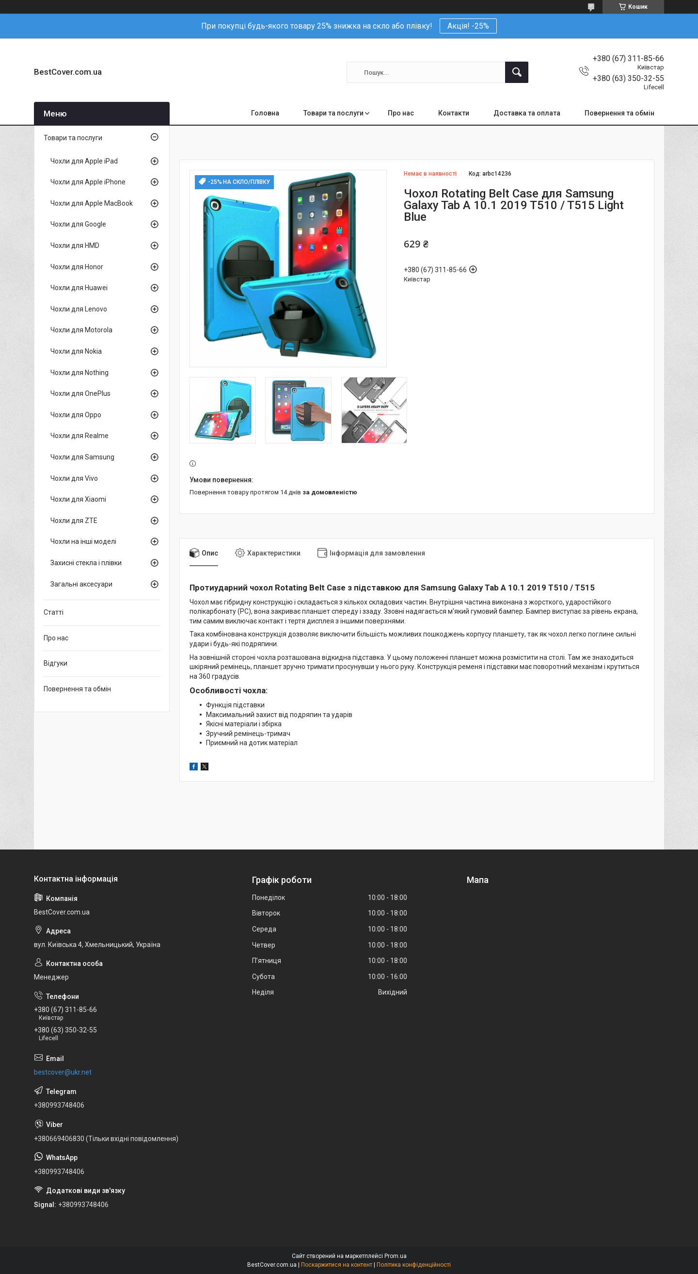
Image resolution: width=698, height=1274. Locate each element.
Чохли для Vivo (74, 478)
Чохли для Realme (79, 436)
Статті (53, 612)
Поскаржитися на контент (336, 1264)
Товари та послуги (333, 113)
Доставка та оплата (526, 113)
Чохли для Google (78, 224)
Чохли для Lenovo (78, 309)
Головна (265, 113)
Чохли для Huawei (79, 288)
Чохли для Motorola (81, 330)
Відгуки (55, 663)
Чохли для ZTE (73, 520)
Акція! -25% (468, 26)
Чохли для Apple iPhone (88, 182)
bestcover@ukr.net (63, 1072)
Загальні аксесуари (81, 584)
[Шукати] (516, 72)
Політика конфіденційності (414, 1264)
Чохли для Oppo (75, 415)
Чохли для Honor (76, 267)
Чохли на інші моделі (83, 541)
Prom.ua (395, 1256)
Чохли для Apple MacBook (91, 203)
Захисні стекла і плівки (86, 563)
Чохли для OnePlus (80, 393)
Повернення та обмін (619, 113)
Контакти (453, 113)
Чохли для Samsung (82, 457)
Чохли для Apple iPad (84, 161)
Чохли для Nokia (76, 351)
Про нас (401, 113)
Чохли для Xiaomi (78, 499)
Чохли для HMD (74, 245)
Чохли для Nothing (79, 372)
